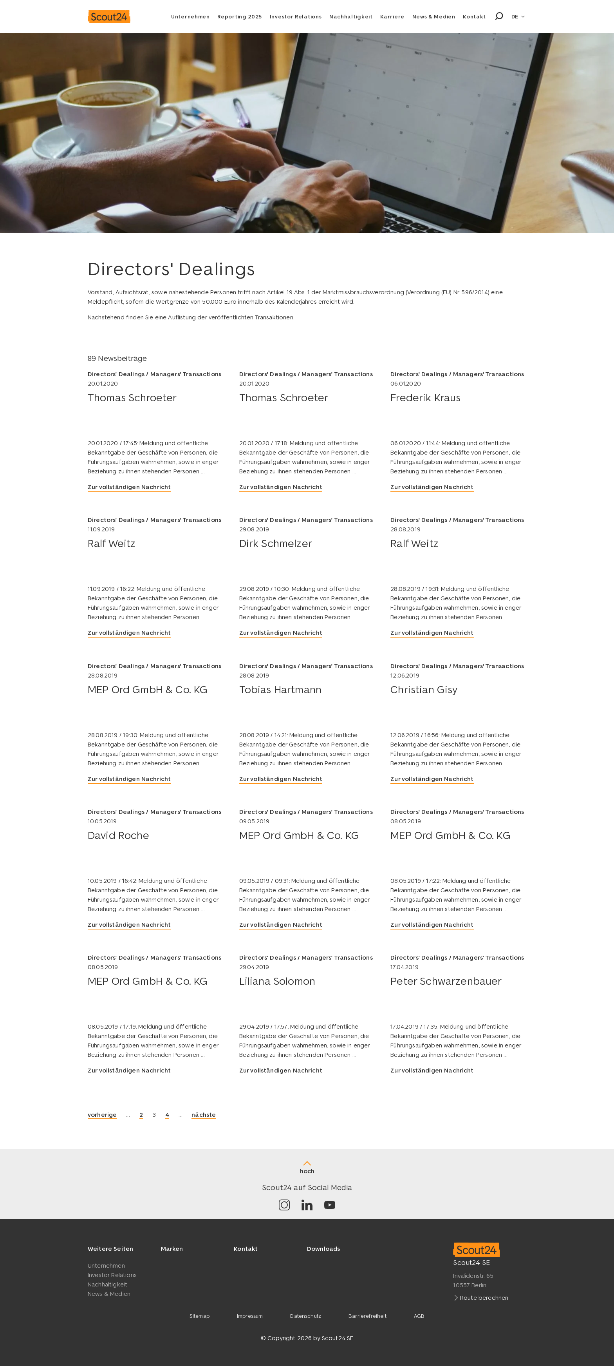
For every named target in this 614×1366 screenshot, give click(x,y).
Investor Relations (296, 16)
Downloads (323, 1248)
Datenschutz (305, 1315)
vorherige (102, 1114)
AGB (419, 1315)
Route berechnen (484, 1297)
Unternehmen (190, 16)
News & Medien (433, 16)
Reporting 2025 (239, 16)
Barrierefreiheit (367, 1315)
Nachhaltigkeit (351, 16)
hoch (307, 1171)
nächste (203, 1114)
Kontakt (474, 16)
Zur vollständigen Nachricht (129, 487)
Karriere (392, 16)
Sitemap (199, 1315)
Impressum (250, 1315)
